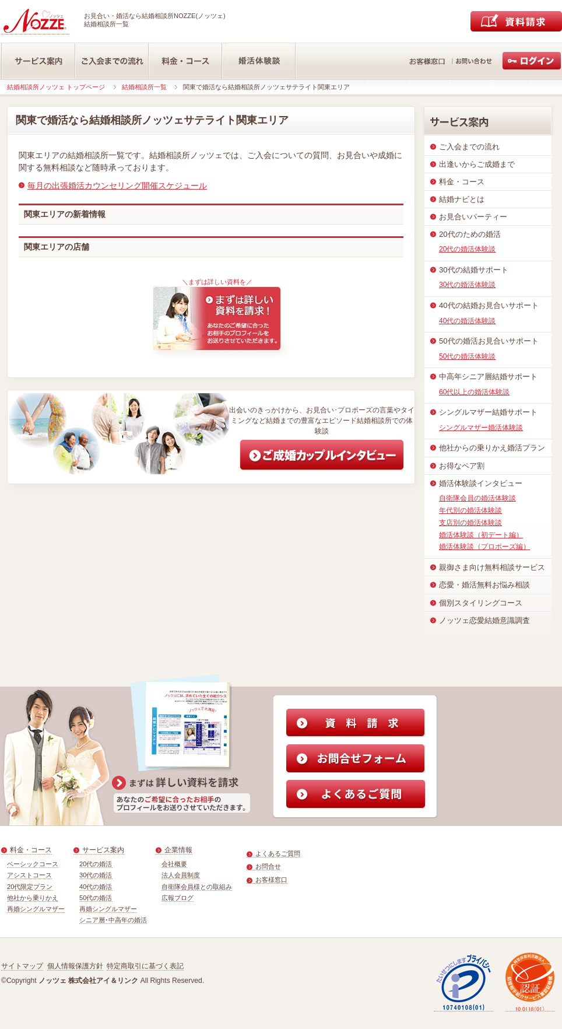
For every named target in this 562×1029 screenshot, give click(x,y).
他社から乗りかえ (32, 897)
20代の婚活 (96, 863)
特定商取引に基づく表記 (145, 966)
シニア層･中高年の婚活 (113, 919)
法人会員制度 (180, 875)
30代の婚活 (96, 875)
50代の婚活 (96, 897)
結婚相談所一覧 (144, 86)
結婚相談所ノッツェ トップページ (56, 86)
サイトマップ (22, 966)
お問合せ (268, 866)
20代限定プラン (30, 886)
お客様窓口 (271, 879)
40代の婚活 (96, 886)
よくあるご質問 (277, 853)
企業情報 (178, 850)
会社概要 (174, 863)
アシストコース (29, 875)
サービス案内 (103, 850)
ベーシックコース (32, 863)
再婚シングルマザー (36, 908)
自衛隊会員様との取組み (196, 886)
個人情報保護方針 (75, 966)
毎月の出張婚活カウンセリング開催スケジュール (117, 185)
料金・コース (31, 850)
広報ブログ (177, 897)
